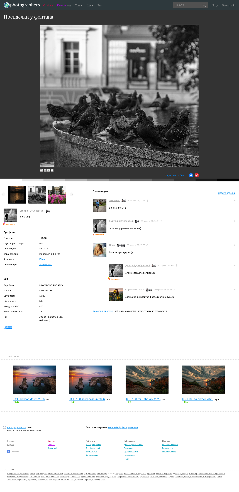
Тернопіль (21, 480)
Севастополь (196, 477)
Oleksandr (114, 200)
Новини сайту (130, 455)
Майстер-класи (169, 452)
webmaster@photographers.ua (123, 427)
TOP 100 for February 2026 (143, 399)
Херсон (56, 480)
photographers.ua (16, 427)
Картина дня (91, 452)
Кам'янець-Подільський (17, 477)
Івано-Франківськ (217, 474)
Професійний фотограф (18, 474)
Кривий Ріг (75, 477)
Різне (42, 259)
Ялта (103, 480)
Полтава (179, 477)
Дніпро (176, 474)
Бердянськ (141, 474)
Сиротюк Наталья (135, 289)
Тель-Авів (11, 480)
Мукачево (144, 477)
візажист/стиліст (55, 474)
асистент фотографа (73, 474)
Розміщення (167, 448)
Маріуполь (122, 477)
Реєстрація (228, 5)
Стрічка (48, 5)
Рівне (186, 477)
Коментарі (52, 448)
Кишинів (55, 477)
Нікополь (163, 477)
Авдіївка (119, 474)
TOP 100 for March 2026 (29, 399)
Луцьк (108, 477)
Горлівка (168, 474)
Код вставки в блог (174, 175)
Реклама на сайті (170, 444)
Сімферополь (209, 477)
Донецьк (184, 474)
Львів (114, 477)
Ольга (112, 245)
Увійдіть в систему (103, 311)
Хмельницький (67, 480)
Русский (10, 441)
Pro (99, 5)
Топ (78, 5)
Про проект (129, 448)
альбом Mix (45, 264)
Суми (219, 477)
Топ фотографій (93, 448)
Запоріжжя (203, 474)
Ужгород (41, 480)
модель (43, 474)
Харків (49, 480)
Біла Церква (129, 474)
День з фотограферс (133, 444)
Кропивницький (88, 477)
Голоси (8, 326)
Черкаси (79, 480)
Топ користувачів (93, 444)
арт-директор (90, 474)
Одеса (171, 477)
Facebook (13, 452)
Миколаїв (154, 477)
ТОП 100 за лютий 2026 (197, 399)
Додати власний (226, 193)
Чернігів (87, 480)
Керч (43, 477)
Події (126, 459)
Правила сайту (131, 452)
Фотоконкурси (92, 455)
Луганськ (100, 477)
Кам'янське (35, 477)
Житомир (193, 474)
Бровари (151, 474)
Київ (48, 477)
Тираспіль (31, 480)
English (10, 444)
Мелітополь (133, 477)
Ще (90, 5)
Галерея (64, 5)
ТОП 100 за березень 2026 (87, 399)
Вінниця (159, 474)
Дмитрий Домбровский (32, 210)
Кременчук (64, 477)
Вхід (215, 5)
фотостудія (102, 474)
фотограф (34, 474)
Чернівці (96, 480)
